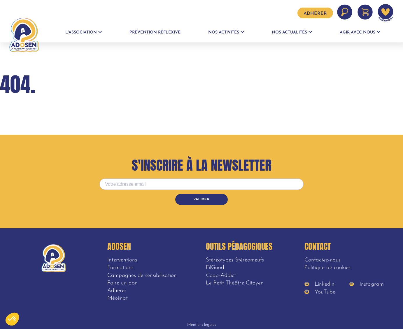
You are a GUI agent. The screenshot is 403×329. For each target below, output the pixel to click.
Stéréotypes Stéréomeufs (235, 260)
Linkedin (319, 284)
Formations (120, 267)
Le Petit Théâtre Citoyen (235, 283)
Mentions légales (201, 325)
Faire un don (122, 283)
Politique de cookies (327, 267)
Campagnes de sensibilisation (142, 275)
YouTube (319, 292)
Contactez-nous (322, 260)
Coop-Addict (221, 275)
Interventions (122, 260)
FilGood (215, 267)
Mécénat (117, 298)
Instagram (366, 284)
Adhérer (315, 13)
